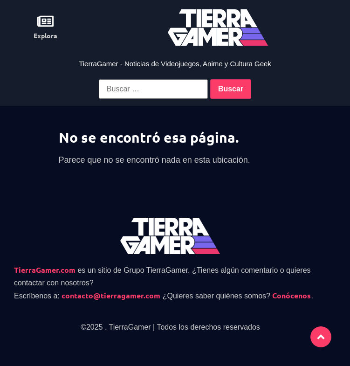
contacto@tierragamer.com (111, 295)
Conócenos (291, 295)
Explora (45, 35)
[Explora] (45, 21)
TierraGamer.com (44, 270)
